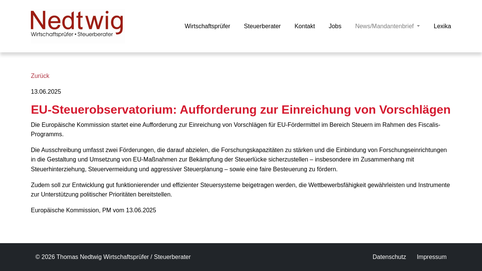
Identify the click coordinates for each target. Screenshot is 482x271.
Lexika (442, 26)
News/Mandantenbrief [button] (387, 25)
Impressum (432, 257)
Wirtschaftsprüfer (207, 26)
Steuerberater (262, 26)
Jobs (335, 26)
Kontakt (304, 26)
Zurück (40, 76)
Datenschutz (389, 257)
